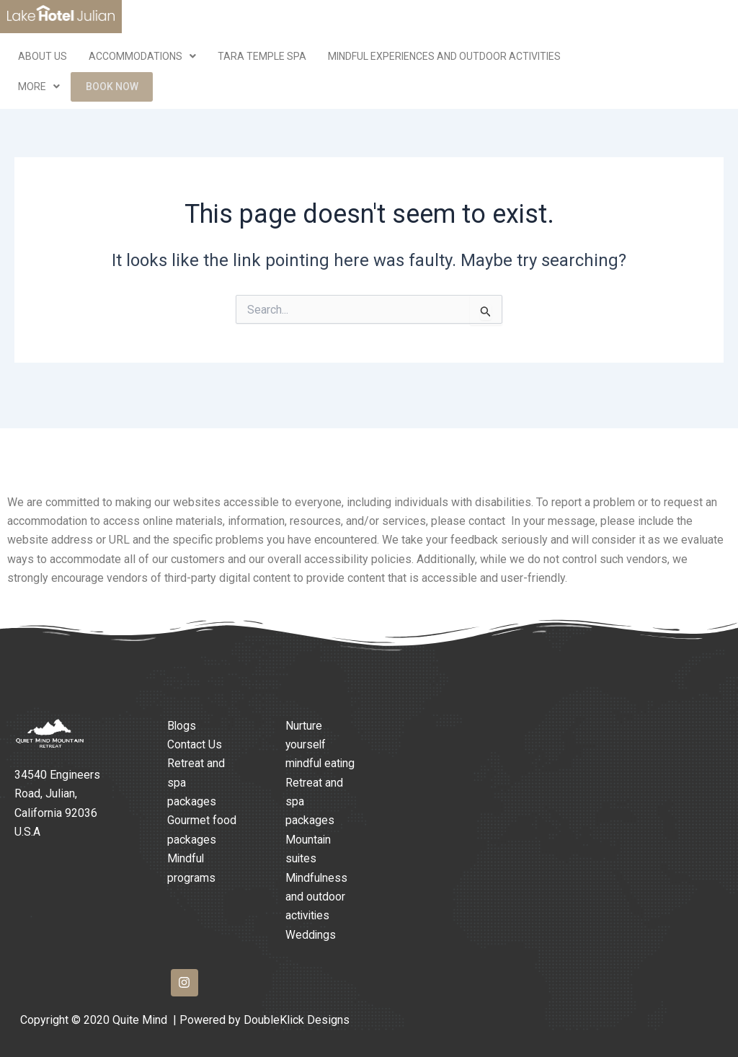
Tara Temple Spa (262, 56)
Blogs (182, 706)
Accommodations (142, 56)
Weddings (311, 935)
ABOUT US (42, 56)
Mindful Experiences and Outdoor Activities (444, 56)
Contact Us (194, 726)
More (39, 88)
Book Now (112, 88)
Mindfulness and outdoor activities (317, 897)
